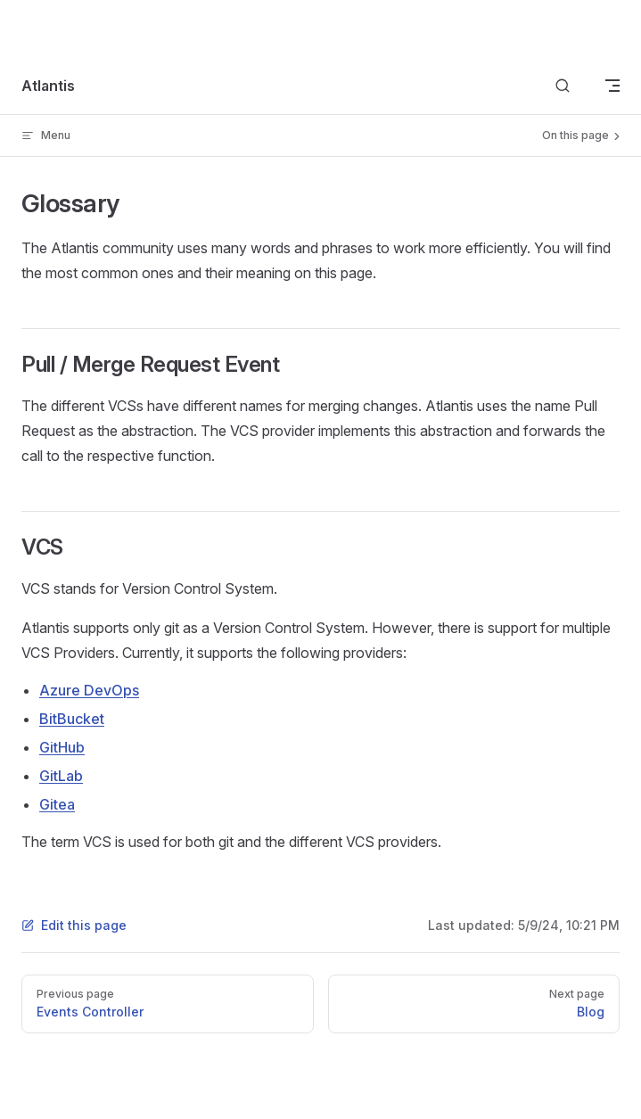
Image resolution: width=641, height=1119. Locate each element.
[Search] (562, 86)
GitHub (62, 747)
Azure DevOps (89, 690)
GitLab (61, 776)
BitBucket (71, 719)
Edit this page (74, 925)
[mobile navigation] (612, 85)
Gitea (57, 804)
